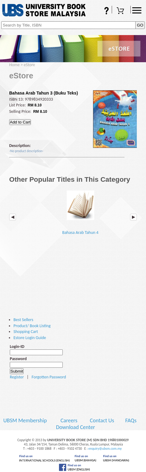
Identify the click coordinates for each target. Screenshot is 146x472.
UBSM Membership (25, 420)
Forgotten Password (49, 377)
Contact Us (102, 420)
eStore (29, 64)
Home (14, 64)
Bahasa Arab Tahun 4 (80, 211)
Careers (69, 420)
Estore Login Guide (29, 337)
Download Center (75, 427)
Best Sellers (23, 319)
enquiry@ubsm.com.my (105, 448)
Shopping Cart (121, 11)
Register (17, 377)
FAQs (102, 11)
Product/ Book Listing (32, 325)
